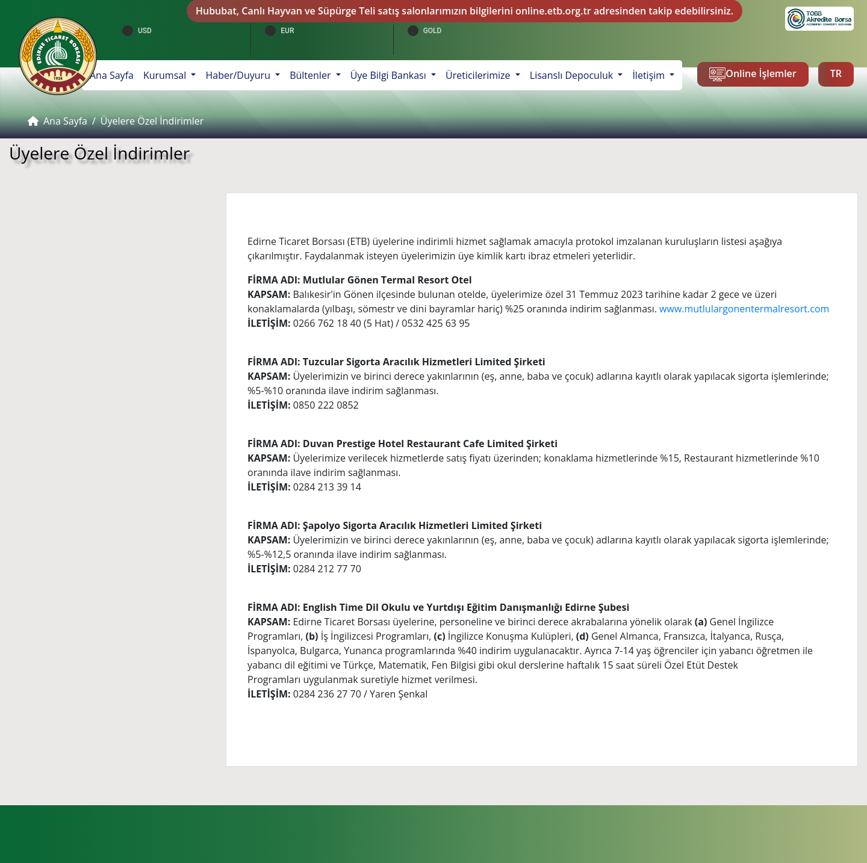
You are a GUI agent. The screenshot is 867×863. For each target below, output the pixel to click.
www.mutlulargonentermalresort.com (744, 308)
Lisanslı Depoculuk (572, 75)
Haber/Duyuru (239, 75)
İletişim (649, 75)
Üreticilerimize (479, 75)
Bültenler (311, 75)
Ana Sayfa (114, 74)
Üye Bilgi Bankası (389, 75)
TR (836, 73)
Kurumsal (165, 75)
